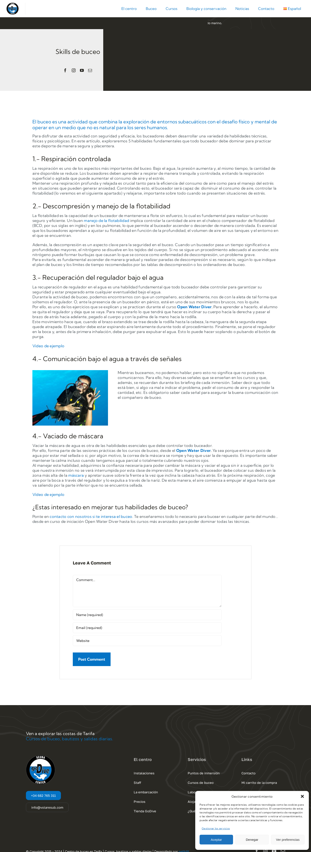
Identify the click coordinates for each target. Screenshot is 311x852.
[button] (302, 796)
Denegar (252, 839)
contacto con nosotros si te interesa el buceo (91, 516)
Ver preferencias (288, 839)
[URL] (147, 640)
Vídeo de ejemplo (48, 494)
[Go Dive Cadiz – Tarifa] (12, 4)
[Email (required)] (147, 627)
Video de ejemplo (48, 345)
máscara (76, 475)
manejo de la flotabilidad (106, 220)
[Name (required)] (147, 614)
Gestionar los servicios (216, 828)
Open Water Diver (194, 306)
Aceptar (216, 839)
